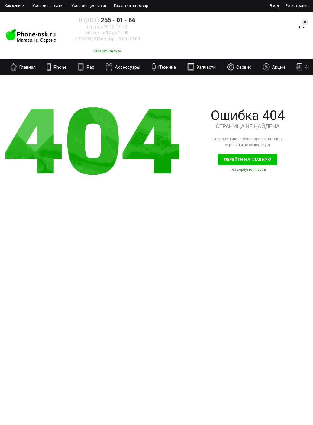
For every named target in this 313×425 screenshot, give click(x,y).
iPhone (57, 67)
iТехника (164, 67)
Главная (23, 67)
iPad (86, 67)
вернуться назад (251, 169)
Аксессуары (123, 67)
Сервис (239, 67)
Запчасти (201, 67)
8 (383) (107, 20)
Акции (274, 67)
